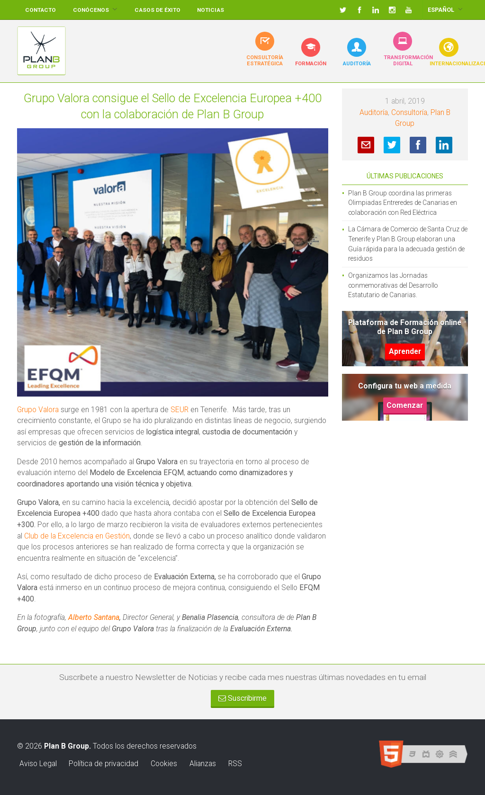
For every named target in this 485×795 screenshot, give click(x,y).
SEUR (180, 409)
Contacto (40, 10)
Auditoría (373, 112)
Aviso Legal (38, 763)
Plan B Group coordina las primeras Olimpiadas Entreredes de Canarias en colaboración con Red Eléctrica (402, 202)
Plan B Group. (67, 746)
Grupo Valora (38, 409)
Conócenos (91, 10)
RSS (235, 763)
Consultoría (409, 112)
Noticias (210, 10)
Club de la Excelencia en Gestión (77, 535)
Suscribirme (242, 698)
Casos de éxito (157, 10)
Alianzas (202, 763)
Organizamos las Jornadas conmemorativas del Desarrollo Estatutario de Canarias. (393, 285)
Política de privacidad (103, 763)
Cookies (164, 763)
